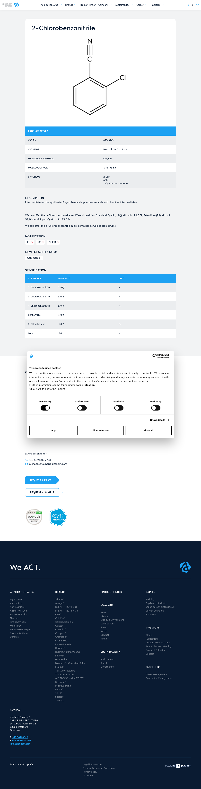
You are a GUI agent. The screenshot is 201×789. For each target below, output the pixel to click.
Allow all (148, 430)
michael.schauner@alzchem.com (46, 463)
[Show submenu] (61, 5)
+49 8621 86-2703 (38, 460)
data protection (85, 385)
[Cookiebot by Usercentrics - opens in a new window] (157, 356)
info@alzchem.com (20, 743)
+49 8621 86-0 (20, 737)
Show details (157, 420)
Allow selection (100, 430)
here (39, 388)
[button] (195, 5)
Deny (53, 430)
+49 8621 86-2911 (21, 740)
